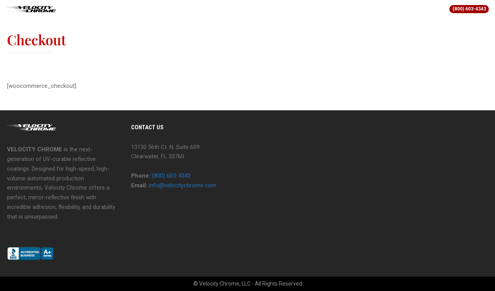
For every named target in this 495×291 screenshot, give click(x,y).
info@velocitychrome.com (182, 185)
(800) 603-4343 (469, 9)
